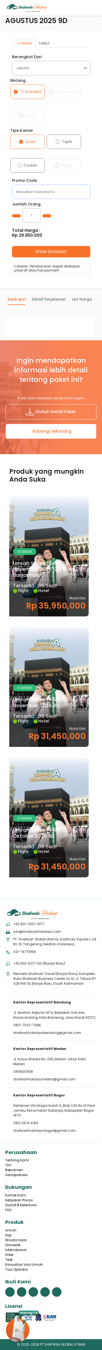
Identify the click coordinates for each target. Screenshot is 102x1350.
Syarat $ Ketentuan (21, 1205)
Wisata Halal (16, 1240)
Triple (67, 141)
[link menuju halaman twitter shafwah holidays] (21, 1292)
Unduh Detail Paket (51, 412)
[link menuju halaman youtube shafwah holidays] (45, 1292)
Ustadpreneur (16, 1175)
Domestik (12, 1245)
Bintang (18, 80)
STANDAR (24, 43)
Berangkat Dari (27, 56)
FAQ (8, 1210)
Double (30, 165)
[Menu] (93, 7)
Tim (8, 1165)
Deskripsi (16, 299)
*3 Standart (30, 91)
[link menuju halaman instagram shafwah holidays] (33, 1292)
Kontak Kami (15, 1195)
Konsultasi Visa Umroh (24, 1264)
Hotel (9, 1254)
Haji (8, 1235)
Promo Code (24, 180)
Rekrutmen (14, 1170)
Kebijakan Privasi (19, 1200)
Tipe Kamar (21, 130)
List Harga (82, 299)
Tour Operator (16, 1269)
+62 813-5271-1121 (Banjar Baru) (39, 963)
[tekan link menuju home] (32, 914)
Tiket (9, 1259)
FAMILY (44, 43)
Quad (30, 141)
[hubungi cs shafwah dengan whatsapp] (53, 1327)
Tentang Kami (17, 1160)
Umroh (10, 1230)
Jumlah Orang (26, 204)
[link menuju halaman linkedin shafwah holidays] (56, 1292)
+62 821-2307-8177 (29, 924)
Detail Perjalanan (49, 299)
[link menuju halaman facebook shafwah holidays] (10, 1292)
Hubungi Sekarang (52, 431)
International (15, 1250)
